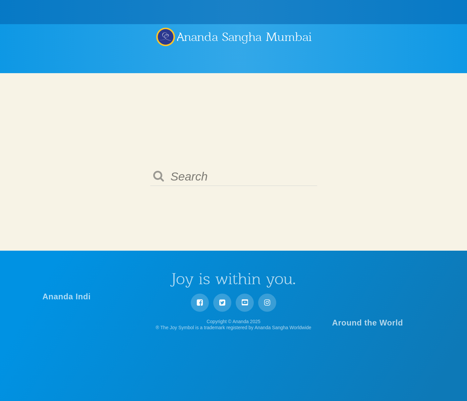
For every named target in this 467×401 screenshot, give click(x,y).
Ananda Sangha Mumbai (244, 37)
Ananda (165, 36)
